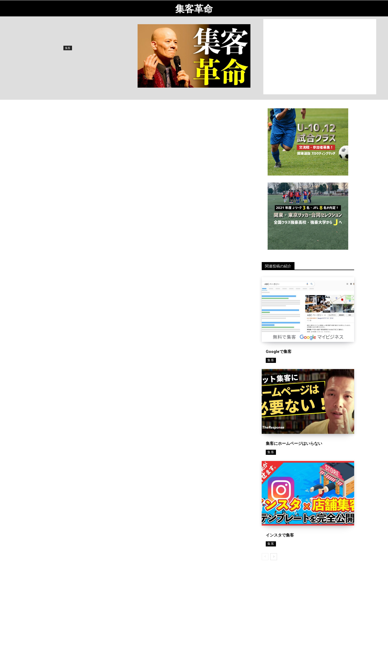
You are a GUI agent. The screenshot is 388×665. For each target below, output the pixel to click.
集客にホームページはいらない (294, 443)
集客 (67, 48)
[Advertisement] (319, 56)
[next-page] (273, 556)
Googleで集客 (279, 351)
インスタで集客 (280, 535)
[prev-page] (265, 556)
